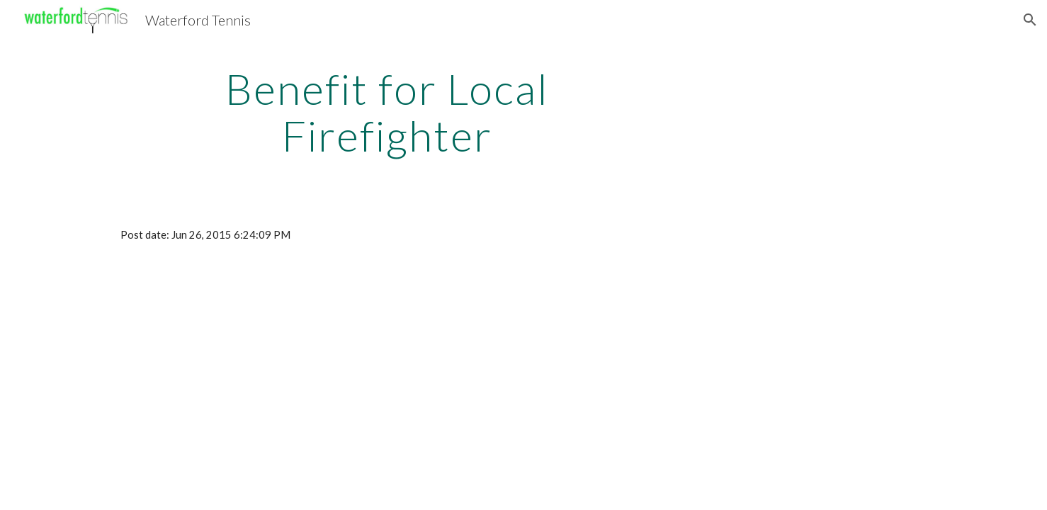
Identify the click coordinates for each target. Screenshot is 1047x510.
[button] (1030, 20)
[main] (387, 112)
